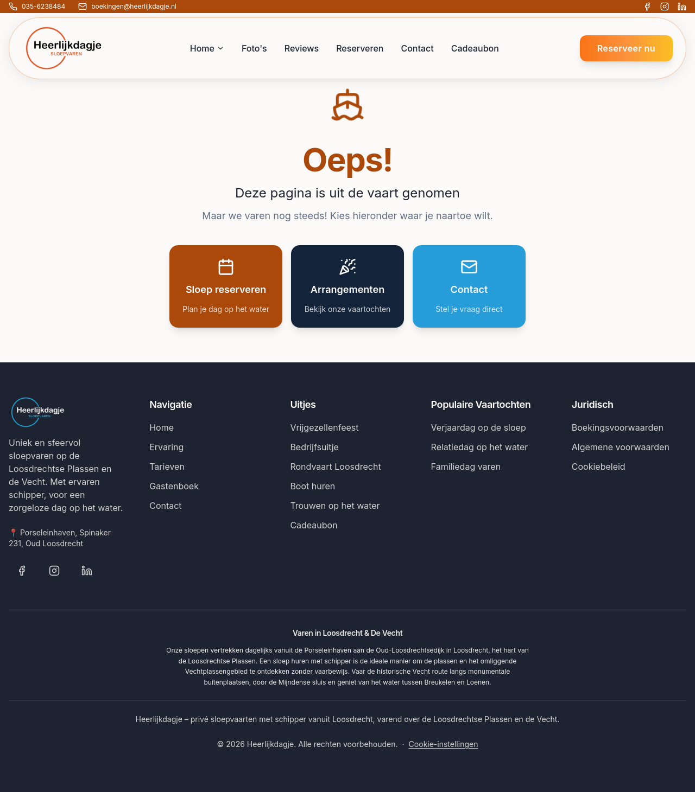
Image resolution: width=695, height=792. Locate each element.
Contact (417, 48)
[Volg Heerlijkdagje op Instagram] (664, 6)
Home (207, 48)
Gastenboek (174, 486)
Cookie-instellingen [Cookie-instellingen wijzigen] (443, 744)
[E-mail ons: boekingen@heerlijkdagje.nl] (127, 6)
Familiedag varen (466, 466)
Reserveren (359, 48)
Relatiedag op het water (479, 447)
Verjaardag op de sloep (478, 427)
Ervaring (166, 447)
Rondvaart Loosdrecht (335, 466)
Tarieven (167, 466)
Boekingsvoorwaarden (618, 427)
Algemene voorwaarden (620, 447)
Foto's (254, 48)
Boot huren (312, 486)
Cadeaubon (475, 48)
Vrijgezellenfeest (324, 427)
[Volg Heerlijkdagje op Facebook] (647, 6)
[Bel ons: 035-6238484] (37, 6)
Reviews (302, 48)
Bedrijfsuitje (314, 447)
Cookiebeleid (599, 466)
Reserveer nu (626, 48)
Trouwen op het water (335, 505)
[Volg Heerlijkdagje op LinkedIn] (682, 6)
